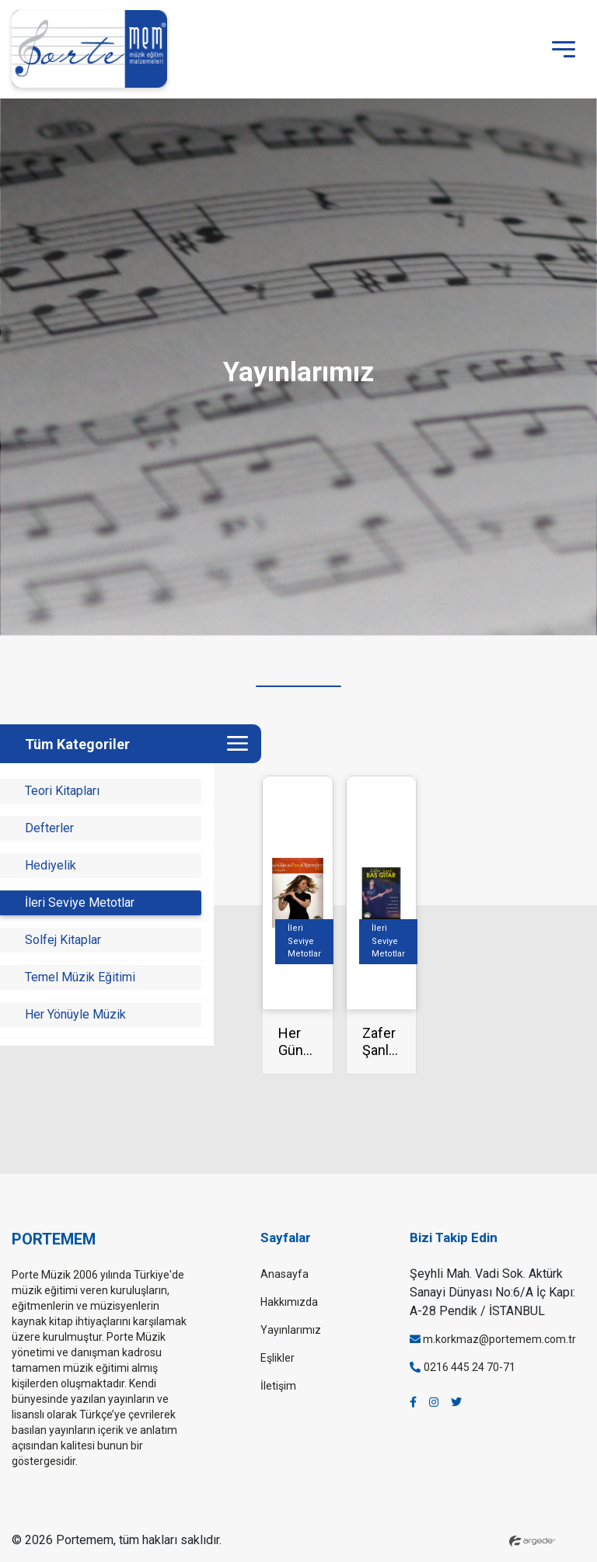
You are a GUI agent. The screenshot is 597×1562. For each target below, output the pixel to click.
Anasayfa (284, 1274)
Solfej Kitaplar (63, 939)
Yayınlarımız (290, 1330)
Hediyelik (50, 865)
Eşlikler (277, 1358)
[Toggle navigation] (563, 48)
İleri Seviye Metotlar (79, 902)
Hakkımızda (289, 1302)
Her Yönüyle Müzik (75, 1014)
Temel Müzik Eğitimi (80, 977)
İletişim (278, 1386)
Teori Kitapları (62, 790)
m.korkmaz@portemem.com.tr (493, 1339)
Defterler (49, 828)
